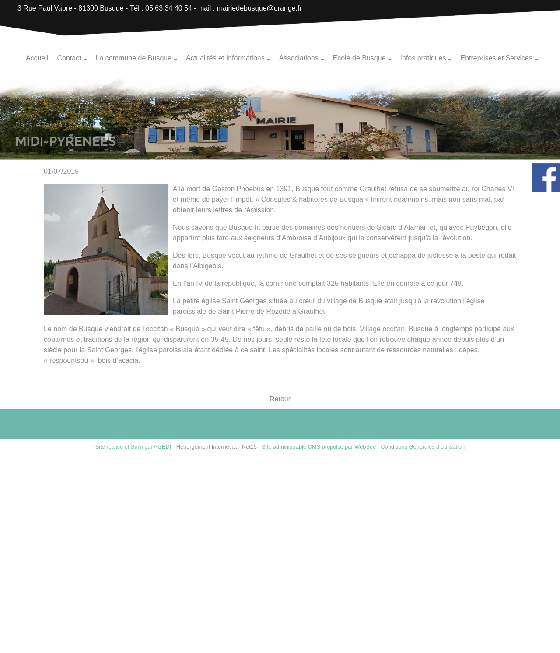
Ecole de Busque (359, 58)
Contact (69, 58)
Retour (280, 399)
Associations (298, 58)
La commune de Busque (134, 58)
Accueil (37, 58)
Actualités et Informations (225, 58)
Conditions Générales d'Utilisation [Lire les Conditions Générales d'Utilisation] (423, 446)
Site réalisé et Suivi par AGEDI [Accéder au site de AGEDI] (133, 446)
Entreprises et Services (496, 58)
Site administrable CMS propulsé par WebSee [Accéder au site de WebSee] (319, 446)
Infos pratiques (423, 58)
